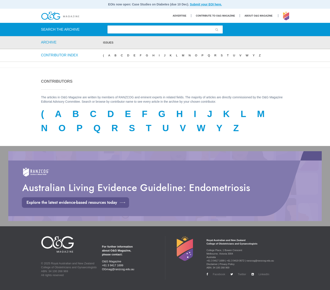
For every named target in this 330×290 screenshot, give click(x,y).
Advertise (179, 15)
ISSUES (108, 42)
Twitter (238, 274)
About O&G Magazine (259, 15)
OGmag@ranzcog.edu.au (118, 269)
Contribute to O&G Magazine (215, 15)
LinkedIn (260, 274)
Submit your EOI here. (206, 4)
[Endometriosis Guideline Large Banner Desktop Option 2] (165, 186)
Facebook (215, 274)
